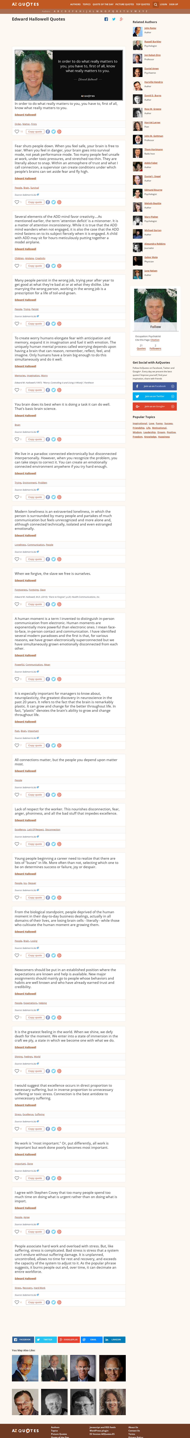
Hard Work (39, 1287)
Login (163, 4)
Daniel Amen (151, 68)
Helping (43, 1003)
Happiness (164, 436)
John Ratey (150, 28)
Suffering (39, 1114)
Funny (159, 423)
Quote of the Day (103, 4)
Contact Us (134, 1430)
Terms (131, 1434)
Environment (30, 482)
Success (168, 423)
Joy (25, 883)
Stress (18, 1114)
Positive (171, 432)
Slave (43, 589)
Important (33, 730)
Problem (42, 482)
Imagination (33, 375)
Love (151, 423)
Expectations (30, 1003)
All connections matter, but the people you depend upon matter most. (66, 762)
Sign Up (173, 4)
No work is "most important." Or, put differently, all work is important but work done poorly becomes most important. (62, 1145)
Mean (47, 664)
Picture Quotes (124, 4)
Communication (35, 544)
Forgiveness (21, 589)
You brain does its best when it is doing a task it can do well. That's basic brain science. (62, 406)
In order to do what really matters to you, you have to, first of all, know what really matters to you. (66, 105)
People (18, 187)
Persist (35, 309)
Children (19, 258)
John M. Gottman (153, 135)
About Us (133, 1427)
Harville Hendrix (153, 82)
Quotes (141, 348)
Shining (19, 1056)
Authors (75, 4)
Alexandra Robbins (154, 243)
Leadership (149, 432)
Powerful (19, 664)
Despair (32, 883)
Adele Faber (151, 162)
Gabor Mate (151, 257)
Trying (26, 309)
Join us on (155, 386)
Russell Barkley (152, 41)
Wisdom (137, 432)
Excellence (20, 829)
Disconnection (52, 829)
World (37, 1056)
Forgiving (34, 589)
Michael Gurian (152, 230)
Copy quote (35, 131)
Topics (87, 4)
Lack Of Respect (35, 829)
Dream (161, 432)
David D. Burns (152, 95)
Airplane (29, 258)
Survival (34, 187)
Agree (26, 1217)
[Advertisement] (69, 34)
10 (21, 131)
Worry (44, 375)
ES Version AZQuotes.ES (102, 1434)
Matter (26, 124)
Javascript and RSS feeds (103, 1427)
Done (30, 1163)
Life (148, 427)
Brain (26, 187)
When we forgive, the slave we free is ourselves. (53, 573)
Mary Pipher (151, 216)
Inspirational (140, 423)
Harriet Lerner (152, 122)
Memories (20, 375)
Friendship (138, 427)
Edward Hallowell (25, 114)
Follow (155, 327)
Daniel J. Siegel (152, 176)
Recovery (27, 1287)
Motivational (159, 427)
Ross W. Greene (152, 108)
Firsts (34, 124)
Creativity (40, 258)
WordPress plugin (99, 1430)
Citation (155, 339)
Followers (155, 348)
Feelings (28, 1056)
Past (17, 730)
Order (18, 124)
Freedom (137, 436)
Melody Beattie (152, 203)
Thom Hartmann (153, 149)
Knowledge (150, 436)
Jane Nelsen (150, 270)
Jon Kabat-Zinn (152, 55)
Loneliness (20, 544)
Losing (33, 940)
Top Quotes (143, 4)
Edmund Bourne (153, 189)
